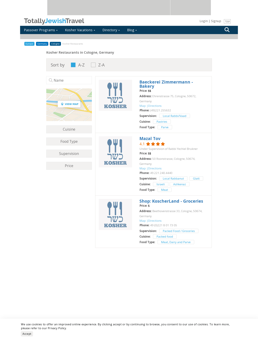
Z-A (101, 65)
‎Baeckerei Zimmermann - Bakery (166, 84)
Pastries (162, 122)
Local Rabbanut (173, 178)
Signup (216, 21)
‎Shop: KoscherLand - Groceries (171, 201)
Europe (29, 43)
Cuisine (69, 129)
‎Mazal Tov (149, 138)
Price (69, 166)
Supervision (69, 153)
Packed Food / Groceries (179, 231)
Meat (164, 190)
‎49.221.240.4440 (161, 173)
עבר (227, 21)
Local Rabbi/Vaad (174, 116)
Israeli (161, 184)
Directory (111, 30)
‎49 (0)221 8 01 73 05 (163, 225)
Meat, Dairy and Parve (176, 242)
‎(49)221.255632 (160, 110)
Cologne (55, 43)
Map (142, 106)
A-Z (81, 65)
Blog (132, 30)
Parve (165, 127)
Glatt (196, 178)
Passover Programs (41, 30)
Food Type (69, 141)
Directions (155, 106)
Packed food (165, 236)
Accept (26, 334)
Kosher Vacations (80, 30)
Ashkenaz (179, 184)
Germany (42, 43)
